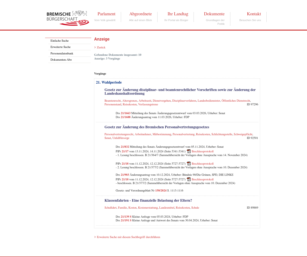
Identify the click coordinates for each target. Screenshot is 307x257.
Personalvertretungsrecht (118, 134)
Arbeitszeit (145, 100)
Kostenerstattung (148, 207)
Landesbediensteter (209, 100)
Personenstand (112, 104)
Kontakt (254, 14)
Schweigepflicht (243, 134)
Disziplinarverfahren (184, 100)
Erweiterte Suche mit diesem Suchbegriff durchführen (128, 237)
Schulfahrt (110, 207)
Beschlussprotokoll (203, 151)
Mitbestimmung (161, 134)
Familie (122, 207)
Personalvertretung (184, 134)
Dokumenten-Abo (61, 59)
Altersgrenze (129, 100)
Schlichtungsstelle (222, 134)
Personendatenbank (62, 53)
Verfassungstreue (148, 104)
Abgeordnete (140, 14)
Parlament (106, 14)
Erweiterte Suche (61, 47)
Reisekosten (130, 104)
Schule (195, 207)
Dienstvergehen (162, 100)
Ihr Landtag (177, 14)
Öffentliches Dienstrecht (236, 100)
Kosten (132, 207)
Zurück (101, 47)
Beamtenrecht (112, 100)
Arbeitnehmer (143, 134)
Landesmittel (166, 207)
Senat (107, 138)
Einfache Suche (60, 40)
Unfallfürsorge (120, 138)
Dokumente (214, 14)
